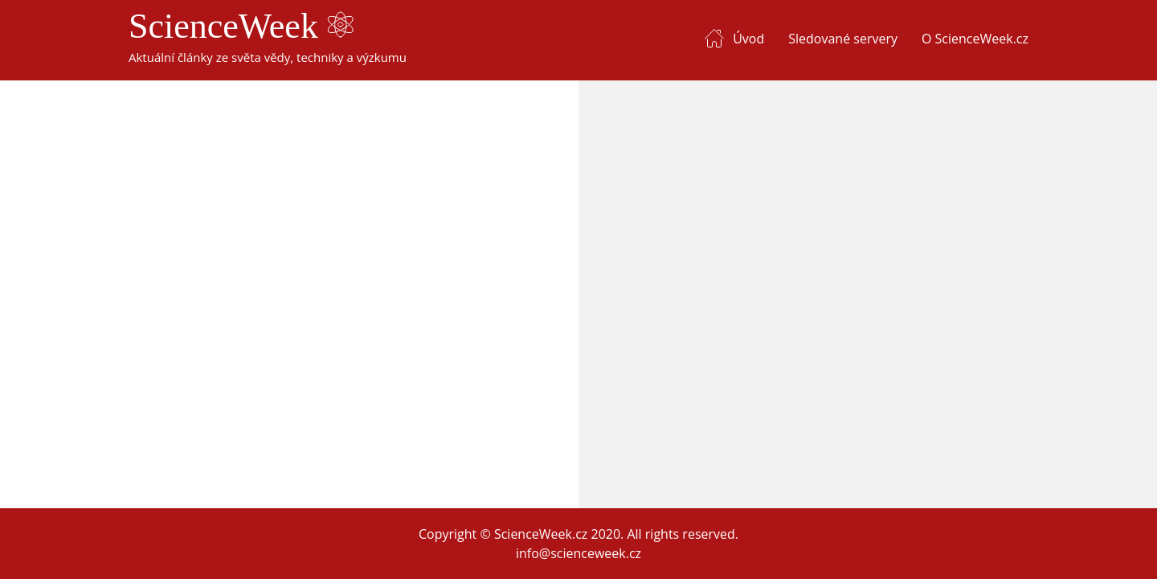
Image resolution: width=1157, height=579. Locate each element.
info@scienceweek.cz (578, 553)
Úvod (748, 38)
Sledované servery (842, 38)
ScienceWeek (241, 26)
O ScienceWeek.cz (975, 38)
